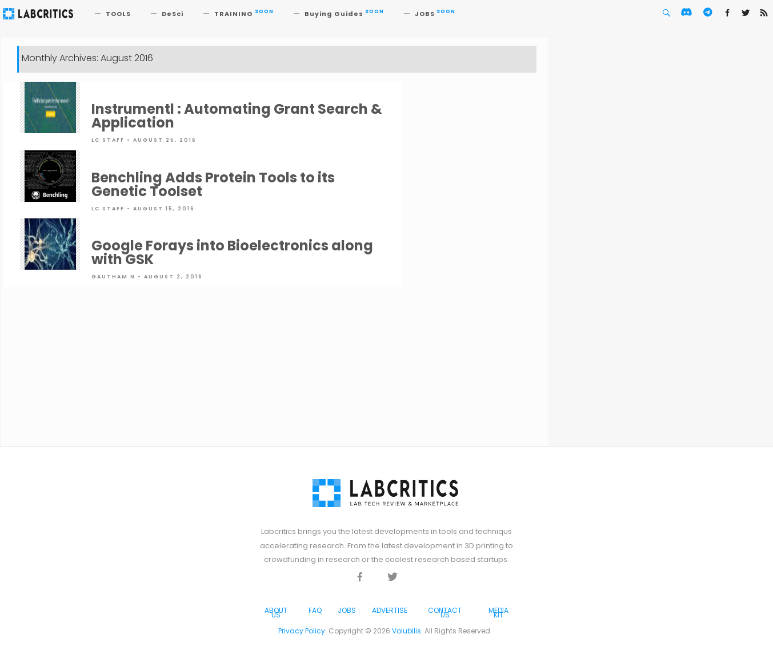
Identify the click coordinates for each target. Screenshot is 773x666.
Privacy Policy (301, 631)
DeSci (172, 13)
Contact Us (445, 612)
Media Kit (498, 612)
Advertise (389, 610)
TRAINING (244, 13)
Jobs (347, 610)
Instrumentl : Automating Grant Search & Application (236, 115)
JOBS (435, 13)
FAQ (315, 610)
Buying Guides (344, 13)
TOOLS (118, 13)
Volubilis (406, 631)
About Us (276, 612)
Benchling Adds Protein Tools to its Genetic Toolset (213, 184)
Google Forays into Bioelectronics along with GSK (232, 252)
